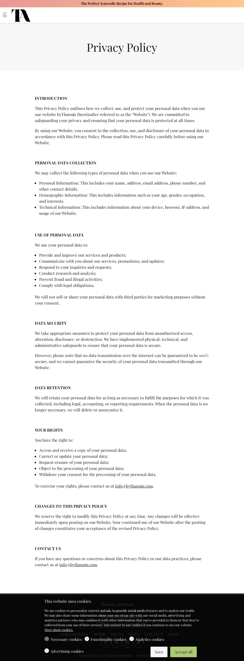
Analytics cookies (149, 639)
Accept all (183, 651)
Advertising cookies (67, 651)
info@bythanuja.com (134, 486)
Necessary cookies (66, 639)
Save (159, 651)
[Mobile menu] (5, 15)
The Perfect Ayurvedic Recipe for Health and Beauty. (122, 3)
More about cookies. (58, 629)
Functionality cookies (109, 639)
